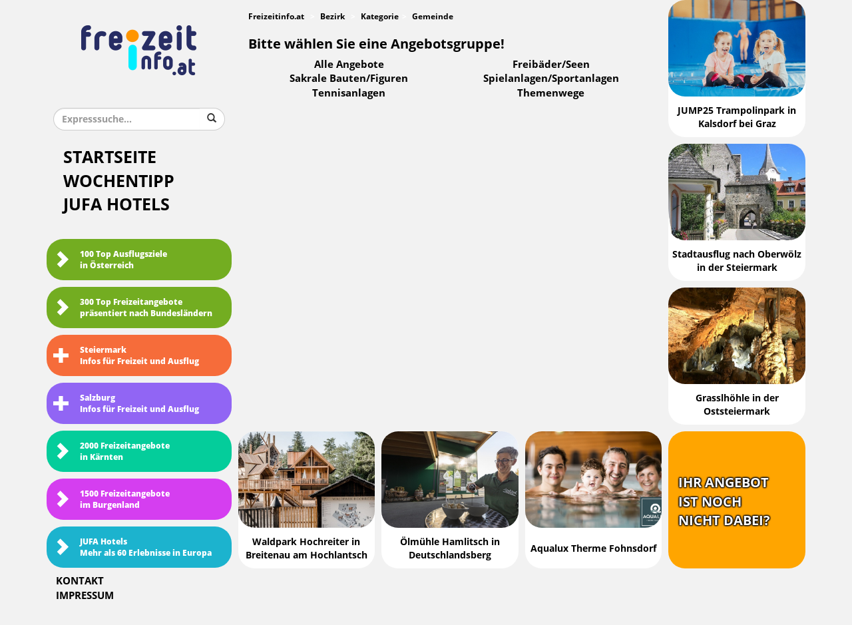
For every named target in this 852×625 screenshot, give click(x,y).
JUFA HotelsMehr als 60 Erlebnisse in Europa (132, 547)
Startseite (109, 157)
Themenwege (550, 93)
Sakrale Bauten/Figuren (349, 79)
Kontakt (80, 581)
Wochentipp (118, 181)
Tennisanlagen (348, 93)
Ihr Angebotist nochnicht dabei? (724, 501)
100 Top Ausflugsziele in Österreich (110, 260)
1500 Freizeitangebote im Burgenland (111, 499)
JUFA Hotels (116, 204)
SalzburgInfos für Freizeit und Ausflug (126, 403)
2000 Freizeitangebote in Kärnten (111, 451)
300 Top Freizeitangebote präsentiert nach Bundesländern (132, 308)
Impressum (85, 596)
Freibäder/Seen (551, 65)
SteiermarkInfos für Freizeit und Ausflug (126, 355)
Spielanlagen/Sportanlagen (551, 79)
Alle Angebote (349, 65)
